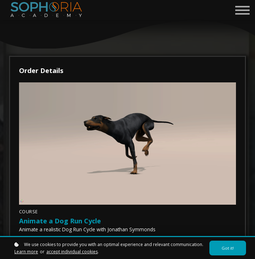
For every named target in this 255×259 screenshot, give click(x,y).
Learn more (26, 252)
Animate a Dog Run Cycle (60, 220)
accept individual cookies (72, 252)
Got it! (228, 248)
